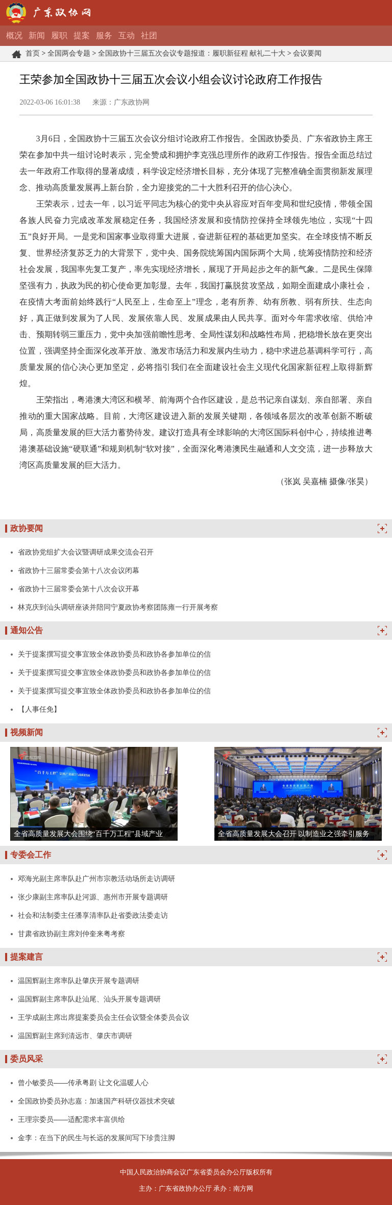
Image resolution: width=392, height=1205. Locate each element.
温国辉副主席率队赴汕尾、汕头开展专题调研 (89, 999)
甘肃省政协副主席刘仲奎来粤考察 (71, 934)
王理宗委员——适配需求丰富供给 (71, 1119)
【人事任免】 (39, 709)
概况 (14, 35)
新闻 (37, 35)
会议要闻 (307, 53)
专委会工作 (30, 854)
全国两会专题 (68, 53)
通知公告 (26, 630)
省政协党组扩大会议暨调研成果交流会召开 (86, 552)
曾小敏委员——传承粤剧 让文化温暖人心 (83, 1082)
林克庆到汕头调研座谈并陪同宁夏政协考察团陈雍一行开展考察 (118, 607)
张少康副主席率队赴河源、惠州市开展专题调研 (93, 897)
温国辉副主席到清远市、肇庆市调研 (75, 1036)
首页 (33, 53)
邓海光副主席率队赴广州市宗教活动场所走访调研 (96, 878)
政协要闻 (26, 528)
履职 (59, 35)
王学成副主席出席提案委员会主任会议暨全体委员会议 (103, 1017)
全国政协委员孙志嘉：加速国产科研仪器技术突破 (96, 1101)
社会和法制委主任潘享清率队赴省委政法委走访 (93, 915)
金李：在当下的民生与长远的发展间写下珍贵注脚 (96, 1138)
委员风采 (26, 1059)
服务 (104, 35)
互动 (126, 35)
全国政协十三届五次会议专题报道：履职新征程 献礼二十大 (192, 53)
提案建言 (26, 956)
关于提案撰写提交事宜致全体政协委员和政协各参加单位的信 (114, 654)
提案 (82, 35)
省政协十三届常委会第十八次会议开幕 (78, 589)
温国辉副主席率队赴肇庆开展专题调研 (78, 980)
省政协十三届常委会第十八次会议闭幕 (78, 570)
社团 (149, 35)
